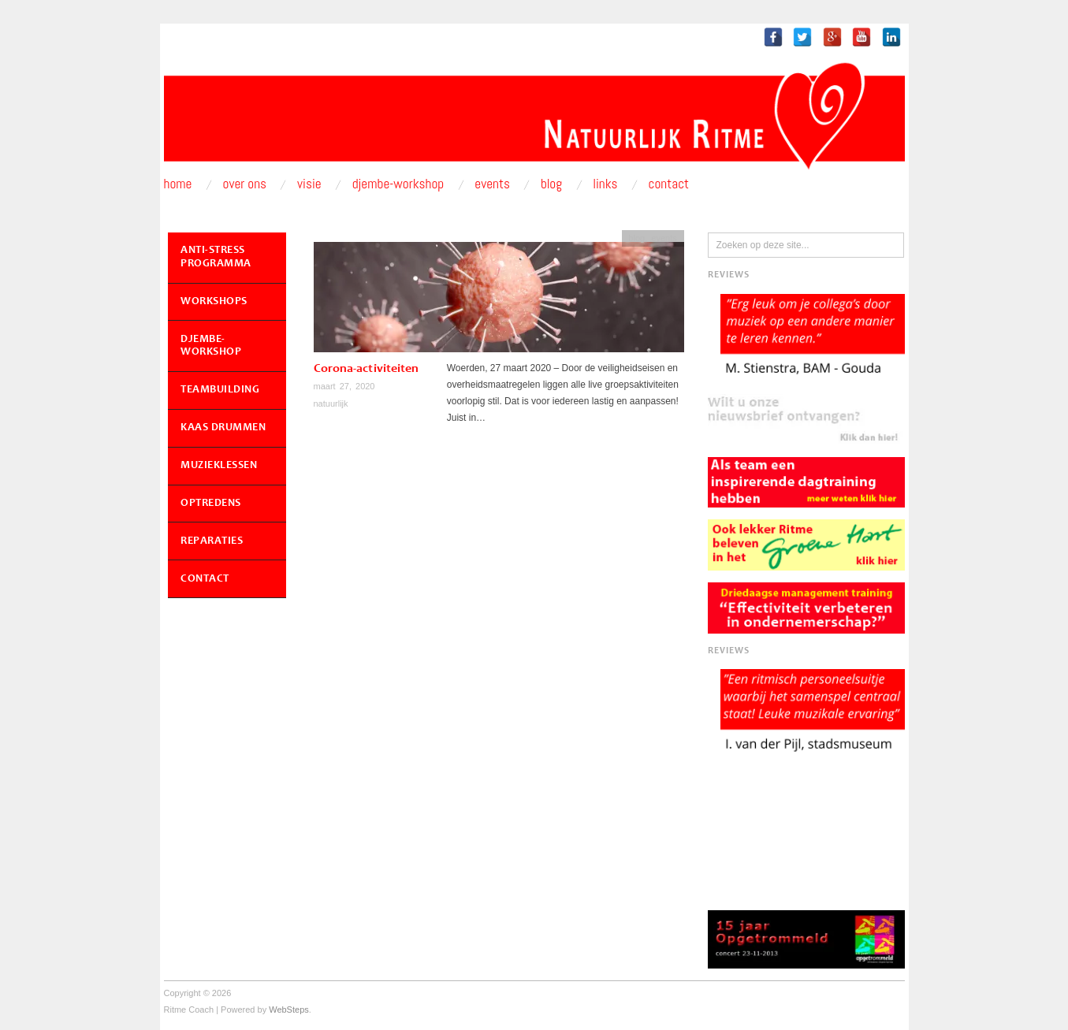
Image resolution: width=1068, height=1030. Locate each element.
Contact (669, 184)
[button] (806, 419)
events (663, 238)
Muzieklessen (218, 465)
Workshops (213, 301)
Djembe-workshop (398, 184)
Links (605, 184)
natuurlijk (331, 403)
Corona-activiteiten (366, 369)
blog (636, 238)
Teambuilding (219, 390)
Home (178, 184)
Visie (309, 184)
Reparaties (211, 541)
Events (492, 184)
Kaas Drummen (223, 427)
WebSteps (289, 1009)
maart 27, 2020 (344, 386)
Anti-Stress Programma (215, 257)
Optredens (210, 503)
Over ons (245, 184)
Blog (551, 184)
